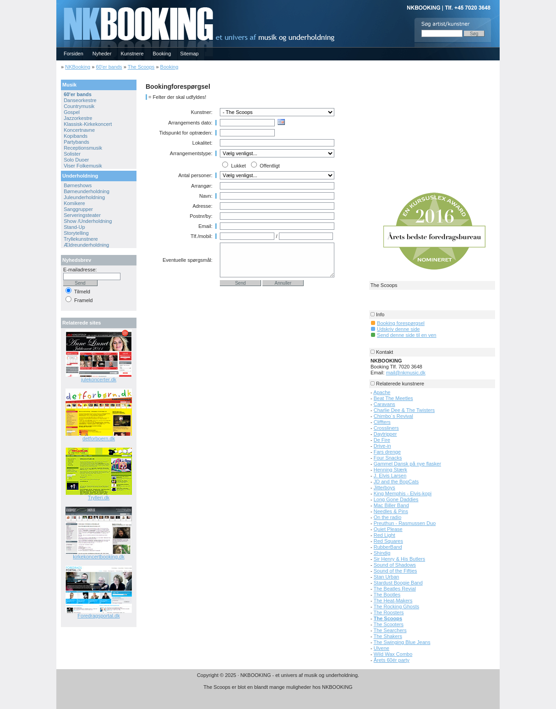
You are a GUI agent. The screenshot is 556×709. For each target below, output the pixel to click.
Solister (72, 154)
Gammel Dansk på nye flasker (407, 463)
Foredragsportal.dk (98, 615)
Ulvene (381, 648)
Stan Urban (386, 576)
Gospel (72, 112)
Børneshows (78, 185)
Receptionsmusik (83, 148)
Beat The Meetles (393, 398)
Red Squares (388, 541)
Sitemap (189, 53)
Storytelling (76, 233)
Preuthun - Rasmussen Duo (405, 523)
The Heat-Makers (393, 600)
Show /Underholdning (88, 221)
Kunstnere (131, 53)
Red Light (384, 535)
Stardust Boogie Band (398, 582)
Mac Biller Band (391, 505)
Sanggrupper (78, 209)
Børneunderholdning (86, 191)
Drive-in (382, 446)
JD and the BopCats (396, 481)
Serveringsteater (82, 215)
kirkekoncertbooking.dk (99, 556)
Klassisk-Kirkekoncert (88, 124)
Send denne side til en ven (406, 335)
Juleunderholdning (84, 197)
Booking (162, 53)
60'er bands (109, 67)
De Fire (382, 440)
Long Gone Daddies (396, 499)
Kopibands (75, 136)
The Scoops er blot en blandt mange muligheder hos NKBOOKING (277, 687)
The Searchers (390, 630)
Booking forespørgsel (401, 323)
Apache (381, 392)
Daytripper (385, 434)
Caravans (384, 404)
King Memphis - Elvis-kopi (403, 493)
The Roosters (389, 612)
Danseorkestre (80, 100)
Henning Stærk (390, 469)
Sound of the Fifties (395, 571)
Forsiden (73, 53)
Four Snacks (388, 457)
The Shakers (388, 636)
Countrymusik (79, 106)
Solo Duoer (76, 159)
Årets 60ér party (391, 660)
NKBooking (77, 67)
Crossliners (386, 428)
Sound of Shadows (395, 565)
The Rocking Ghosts (397, 606)
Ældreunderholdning (86, 245)
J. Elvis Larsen (390, 475)
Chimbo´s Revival (393, 416)
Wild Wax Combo (393, 654)
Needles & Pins (391, 511)
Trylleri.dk (98, 497)
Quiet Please (388, 529)
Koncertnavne (79, 130)
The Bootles (387, 594)
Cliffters (382, 422)
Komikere (74, 203)
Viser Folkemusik (83, 165)
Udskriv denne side (398, 329)
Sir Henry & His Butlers (399, 559)
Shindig (382, 553)
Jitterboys (384, 487)
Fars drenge (387, 452)
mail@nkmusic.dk (405, 372)
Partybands (76, 142)
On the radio (388, 517)
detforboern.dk (98, 438)
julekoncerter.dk (98, 379)
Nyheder (102, 53)
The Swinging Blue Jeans (402, 642)
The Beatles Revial (395, 588)
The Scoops (141, 67)
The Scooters (388, 624)
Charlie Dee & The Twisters (404, 410)
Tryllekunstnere (81, 239)
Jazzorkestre (78, 118)
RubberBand (388, 547)
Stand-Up (74, 227)
